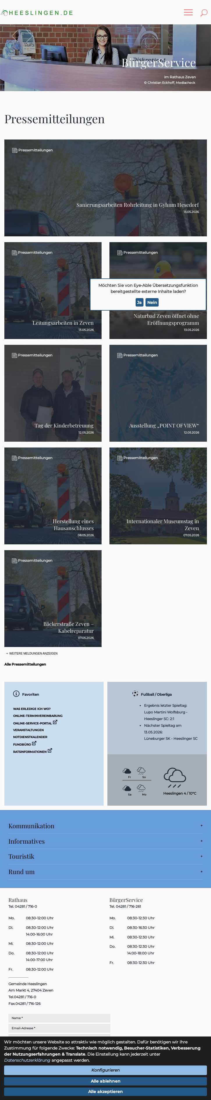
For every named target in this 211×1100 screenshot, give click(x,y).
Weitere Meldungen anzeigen (32, 653)
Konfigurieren (105, 1070)
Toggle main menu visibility (190, 9)
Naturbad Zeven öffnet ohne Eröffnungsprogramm (166, 319)
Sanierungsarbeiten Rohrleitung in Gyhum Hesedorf (138, 204)
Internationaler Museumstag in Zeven (163, 525)
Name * (17, 1018)
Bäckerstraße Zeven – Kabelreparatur (68, 627)
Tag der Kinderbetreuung (64, 425)
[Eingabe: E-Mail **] (74, 1028)
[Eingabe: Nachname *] (74, 1018)
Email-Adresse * (23, 1028)
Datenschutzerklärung (27, 1060)
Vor (26, 36)
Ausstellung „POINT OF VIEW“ (164, 425)
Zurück (18, 36)
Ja (139, 302)
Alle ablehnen (105, 1081)
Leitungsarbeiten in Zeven (63, 322)
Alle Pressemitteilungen (25, 664)
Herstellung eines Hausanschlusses (73, 525)
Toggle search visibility (205, 9)
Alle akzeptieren (105, 1091)
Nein (152, 302)
